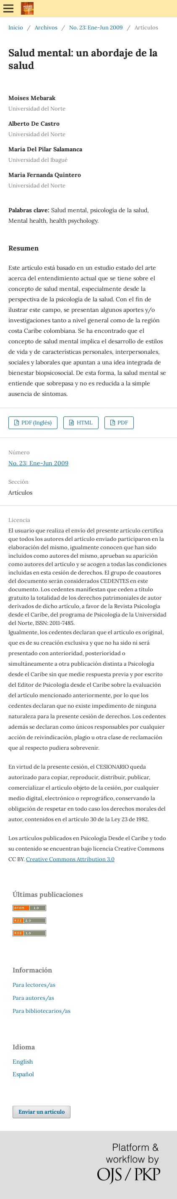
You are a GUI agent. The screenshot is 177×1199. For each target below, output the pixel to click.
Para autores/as (33, 997)
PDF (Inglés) (36, 422)
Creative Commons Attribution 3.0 (70, 859)
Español (23, 1074)
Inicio (15, 27)
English (23, 1061)
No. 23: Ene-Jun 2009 (96, 27)
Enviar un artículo (41, 1111)
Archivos (46, 27)
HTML (84, 422)
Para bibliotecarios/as (41, 1011)
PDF (122, 422)
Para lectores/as (34, 984)
